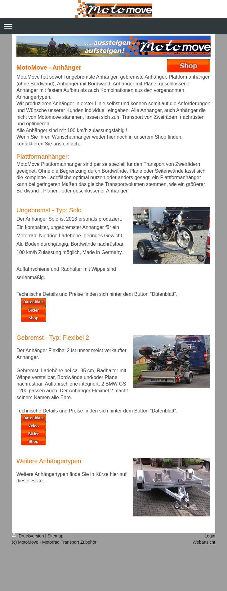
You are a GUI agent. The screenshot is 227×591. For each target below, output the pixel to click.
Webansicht (204, 542)
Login (210, 535)
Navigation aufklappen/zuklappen (113, 26)
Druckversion (28, 535)
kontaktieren (29, 143)
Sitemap (55, 535)
